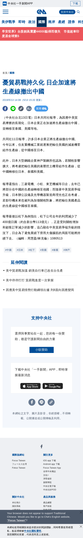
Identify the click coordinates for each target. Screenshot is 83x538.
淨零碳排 (49, 484)
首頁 (5, 73)
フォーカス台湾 (23, 465)
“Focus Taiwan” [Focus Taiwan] (16, 520)
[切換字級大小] (31, 108)
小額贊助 (41, 349)
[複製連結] (23, 108)
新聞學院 (49, 488)
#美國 (43, 250)
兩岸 (51, 22)
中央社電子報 (52, 493)
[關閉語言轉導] (81, 513)
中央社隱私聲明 (32, 531)
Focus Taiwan (22, 461)
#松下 (32, 250)
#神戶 (66, 250)
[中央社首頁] (41, 11)
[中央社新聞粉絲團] (42, 447)
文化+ (47, 479)
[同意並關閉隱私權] (81, 527)
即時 (21, 22)
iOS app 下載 (52, 461)
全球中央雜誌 (52, 474)
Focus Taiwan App (56, 470)
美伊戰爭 (8, 22)
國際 (41, 22)
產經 (61, 22)
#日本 (20, 250)
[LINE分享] (14, 108)
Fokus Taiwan (22, 470)
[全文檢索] (78, 12)
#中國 (8, 250)
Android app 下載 (55, 465)
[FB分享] (5, 108)
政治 (31, 22)
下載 (75, 3)
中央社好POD (53, 497)
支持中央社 (67, 12)
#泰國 (55, 250)
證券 (71, 22)
